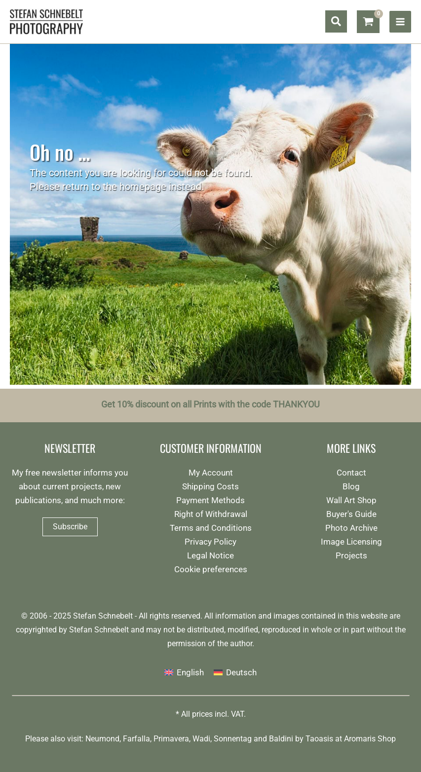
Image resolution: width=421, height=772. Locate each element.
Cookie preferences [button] (210, 569)
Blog (351, 486)
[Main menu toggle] (400, 22)
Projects (351, 555)
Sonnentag (233, 738)
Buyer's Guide (351, 514)
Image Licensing (351, 542)
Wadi (201, 738)
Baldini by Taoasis (301, 738)
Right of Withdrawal (210, 514)
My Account (211, 473)
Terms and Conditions (211, 528)
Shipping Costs (210, 486)
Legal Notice (210, 555)
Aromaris (360, 738)
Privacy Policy (210, 542)
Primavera (171, 738)
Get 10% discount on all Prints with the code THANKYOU (210, 405)
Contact (351, 473)
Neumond (102, 738)
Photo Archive (351, 528)
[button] (336, 22)
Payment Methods (210, 500)
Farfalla (136, 738)
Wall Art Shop (351, 500)
